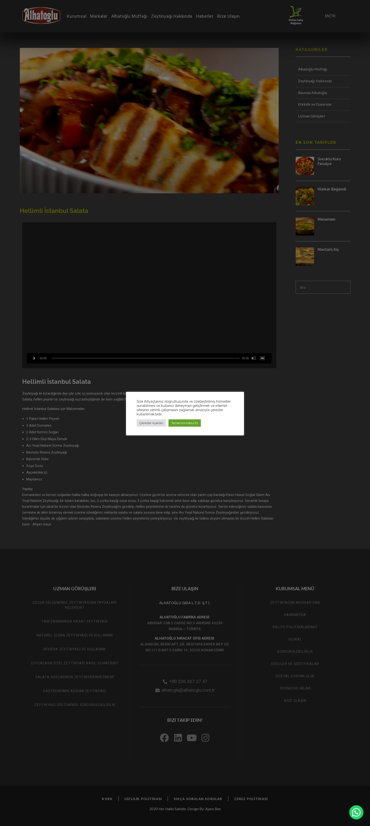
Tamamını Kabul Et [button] (184, 423)
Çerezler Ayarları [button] (151, 423)
